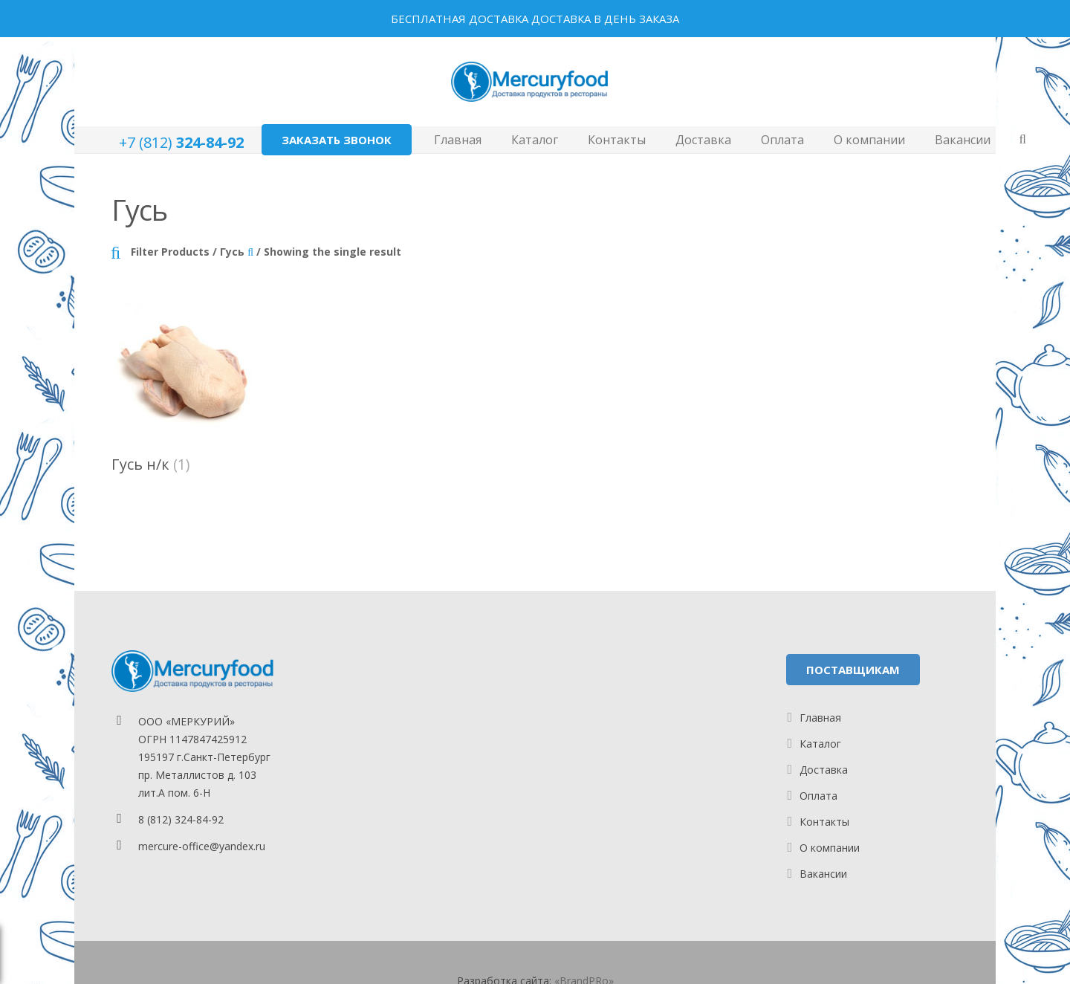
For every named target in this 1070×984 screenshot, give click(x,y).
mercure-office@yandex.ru (201, 846)
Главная (820, 718)
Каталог (820, 744)
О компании (830, 848)
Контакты (824, 822)
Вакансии (823, 874)
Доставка (824, 770)
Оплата (818, 796)
